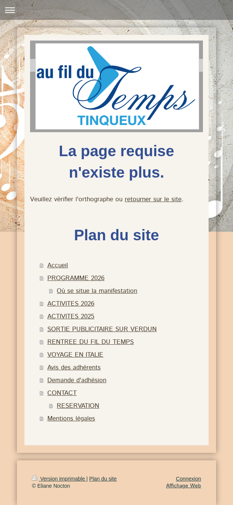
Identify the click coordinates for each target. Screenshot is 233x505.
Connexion (188, 479)
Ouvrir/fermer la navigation (116, 10)
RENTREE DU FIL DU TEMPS (90, 342)
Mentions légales (71, 418)
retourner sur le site (153, 199)
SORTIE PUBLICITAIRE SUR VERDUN (102, 329)
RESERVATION (78, 405)
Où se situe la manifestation (97, 290)
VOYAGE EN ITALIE (75, 354)
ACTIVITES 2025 (70, 316)
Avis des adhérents (74, 367)
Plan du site (102, 479)
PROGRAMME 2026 (75, 278)
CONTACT (62, 393)
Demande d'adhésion (76, 380)
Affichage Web (183, 486)
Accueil (57, 265)
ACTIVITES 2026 (70, 303)
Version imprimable (59, 479)
